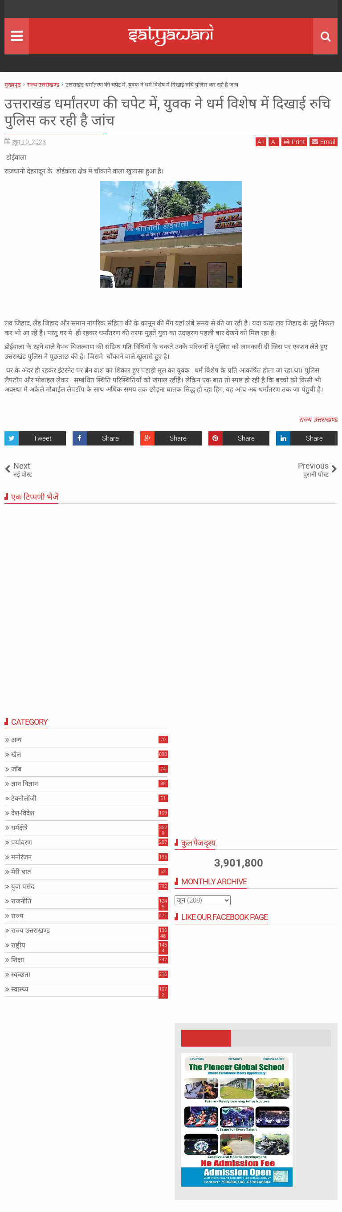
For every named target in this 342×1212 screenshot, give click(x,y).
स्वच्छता (20, 975)
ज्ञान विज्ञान (24, 784)
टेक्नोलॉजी (24, 799)
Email (323, 141)
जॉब (16, 769)
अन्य (16, 740)
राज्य (17, 916)
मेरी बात (21, 872)
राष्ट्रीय (18, 945)
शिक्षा (17, 960)
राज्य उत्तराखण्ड (318, 420)
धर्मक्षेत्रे (19, 828)
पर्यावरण (21, 843)
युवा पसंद (22, 887)
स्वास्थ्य (19, 989)
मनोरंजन (21, 857)
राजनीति (21, 901)
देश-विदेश (22, 813)
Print (294, 141)
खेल (16, 754)
